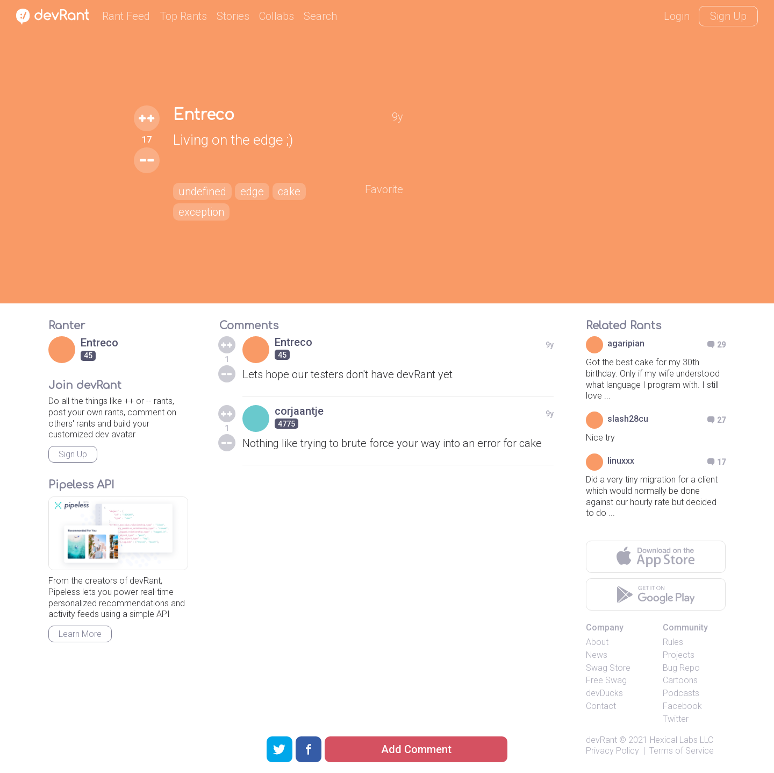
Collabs (276, 16)
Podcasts (681, 693)
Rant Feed (126, 16)
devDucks (604, 693)
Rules (673, 642)
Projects (678, 655)
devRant (601, 740)
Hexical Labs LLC (681, 740)
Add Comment (416, 749)
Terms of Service (681, 751)
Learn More (80, 634)
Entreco (203, 115)
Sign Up (728, 16)
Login (677, 16)
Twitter (676, 719)
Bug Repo (681, 668)
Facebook (682, 706)
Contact (601, 706)
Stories (233, 16)
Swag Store (608, 668)
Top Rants (183, 16)
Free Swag (606, 680)
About (597, 642)
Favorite (384, 189)
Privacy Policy (612, 751)
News (596, 655)
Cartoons (680, 680)
